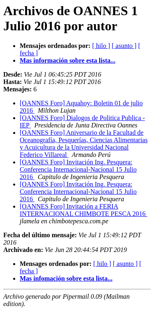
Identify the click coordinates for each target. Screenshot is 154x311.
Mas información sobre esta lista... (67, 60)
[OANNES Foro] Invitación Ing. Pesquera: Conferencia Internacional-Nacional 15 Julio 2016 (78, 169)
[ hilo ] (101, 45)
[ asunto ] (124, 45)
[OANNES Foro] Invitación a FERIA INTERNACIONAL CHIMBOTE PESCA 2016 (83, 210)
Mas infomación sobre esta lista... (66, 278)
